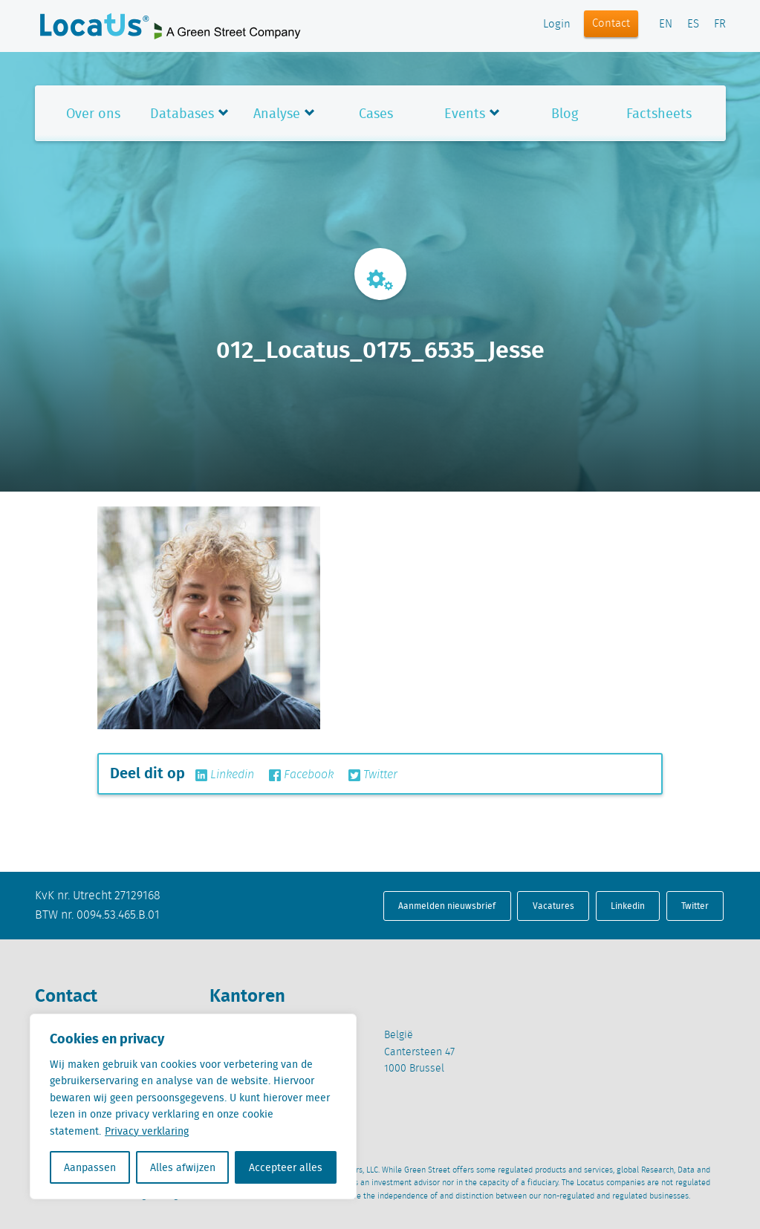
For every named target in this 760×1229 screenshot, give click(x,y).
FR (720, 24)
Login (557, 24)
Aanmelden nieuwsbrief (447, 905)
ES (693, 24)
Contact (611, 24)
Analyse (276, 113)
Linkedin (224, 775)
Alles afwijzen (182, 1167)
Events (464, 113)
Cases (376, 113)
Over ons (93, 113)
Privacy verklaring (147, 1131)
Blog (564, 113)
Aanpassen (90, 1167)
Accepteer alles (285, 1167)
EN (665, 24)
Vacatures (553, 905)
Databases (182, 113)
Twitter (372, 775)
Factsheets (659, 113)
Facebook (301, 775)
